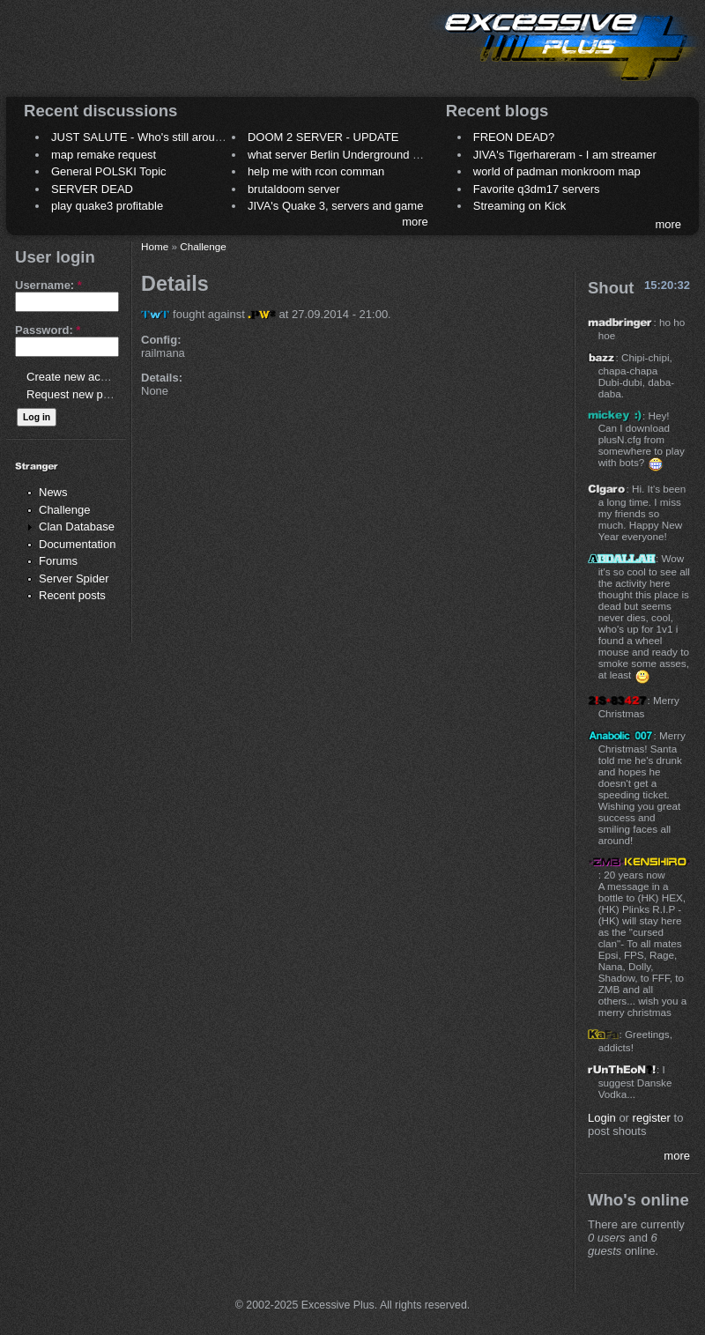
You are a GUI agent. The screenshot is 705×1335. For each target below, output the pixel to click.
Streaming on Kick (520, 205)
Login (602, 1117)
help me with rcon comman (316, 171)
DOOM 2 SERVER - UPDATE (323, 137)
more (415, 221)
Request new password (85, 394)
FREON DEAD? (513, 137)
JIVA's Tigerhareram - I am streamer (565, 154)
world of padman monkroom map (557, 171)
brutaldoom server (294, 189)
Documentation (77, 544)
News (53, 492)
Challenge (65, 509)
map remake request (103, 154)
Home (154, 246)
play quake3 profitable (107, 205)
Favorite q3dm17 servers (536, 189)
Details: (161, 377)
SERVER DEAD (92, 189)
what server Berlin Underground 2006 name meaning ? (387, 154)
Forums (58, 560)
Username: (48, 285)
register (652, 1117)
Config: (161, 339)
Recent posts (72, 595)
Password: (47, 330)
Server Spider (73, 578)
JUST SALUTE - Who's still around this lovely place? (184, 137)
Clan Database (77, 526)
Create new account (77, 376)
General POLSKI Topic (109, 171)
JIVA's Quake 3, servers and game (336, 205)
